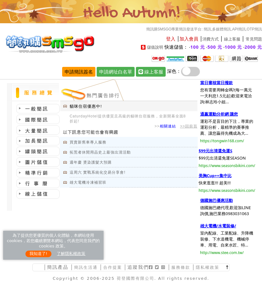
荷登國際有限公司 (135, 278)
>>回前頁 (188, 126)
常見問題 (254, 39)
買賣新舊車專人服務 (88, 142)
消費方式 (210, 39)
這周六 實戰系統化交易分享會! (98, 172)
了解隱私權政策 (71, 253)
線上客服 (232, 39)
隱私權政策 (207, 267)
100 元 (197, 47)
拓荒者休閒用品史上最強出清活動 (100, 152)
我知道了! (38, 253)
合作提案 (112, 267)
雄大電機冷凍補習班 (88, 182)
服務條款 (180, 267)
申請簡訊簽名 (79, 71)
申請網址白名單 (115, 71)
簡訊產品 (57, 267)
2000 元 (253, 47)
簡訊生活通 (86, 267)
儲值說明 (155, 47)
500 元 (214, 47)
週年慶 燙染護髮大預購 (91, 162)
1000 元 (233, 47)
